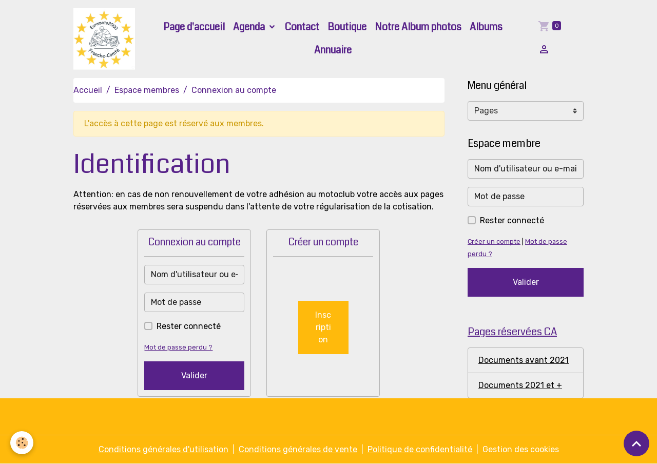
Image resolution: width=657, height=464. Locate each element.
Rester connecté (189, 326)
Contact (302, 27)
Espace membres (146, 90)
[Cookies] (21, 442)
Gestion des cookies (520, 449)
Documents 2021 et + (520, 385)
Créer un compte (494, 241)
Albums (486, 27)
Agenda (250, 27)
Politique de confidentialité (420, 449)
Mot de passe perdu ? (178, 347)
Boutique (346, 27)
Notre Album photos (418, 27)
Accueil (87, 90)
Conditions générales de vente (298, 449)
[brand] (105, 39)
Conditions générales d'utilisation (163, 449)
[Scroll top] (636, 443)
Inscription (323, 327)
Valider (194, 375)
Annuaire (333, 50)
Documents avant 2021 (523, 360)
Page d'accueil (194, 27)
